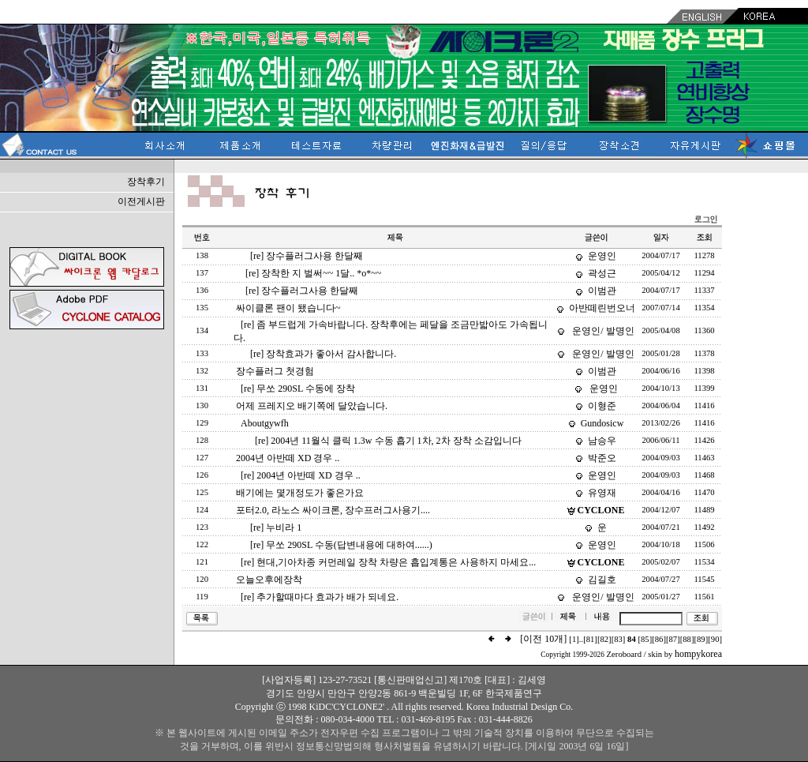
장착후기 (146, 181)
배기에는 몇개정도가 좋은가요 (300, 492)
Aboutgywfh (265, 423)
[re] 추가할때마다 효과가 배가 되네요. (319, 596)
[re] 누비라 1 (275, 527)
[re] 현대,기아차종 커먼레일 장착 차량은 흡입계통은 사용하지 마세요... (388, 562)
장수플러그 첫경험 (275, 371)
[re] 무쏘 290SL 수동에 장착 (298, 388)
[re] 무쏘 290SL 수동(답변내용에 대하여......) (341, 544)
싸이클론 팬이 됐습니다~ (288, 307)
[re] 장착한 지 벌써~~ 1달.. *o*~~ (313, 273)
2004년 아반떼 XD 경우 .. (287, 458)
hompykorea (698, 653)
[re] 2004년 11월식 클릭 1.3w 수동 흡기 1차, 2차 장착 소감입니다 (388, 440)
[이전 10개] (543, 638)
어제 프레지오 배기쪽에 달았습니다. (311, 405)
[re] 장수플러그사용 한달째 (306, 255)
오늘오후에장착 (269, 579)
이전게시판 (141, 201)
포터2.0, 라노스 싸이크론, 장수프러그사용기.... (333, 510)
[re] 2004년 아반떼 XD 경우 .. (301, 475)
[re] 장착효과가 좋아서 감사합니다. (323, 353)
